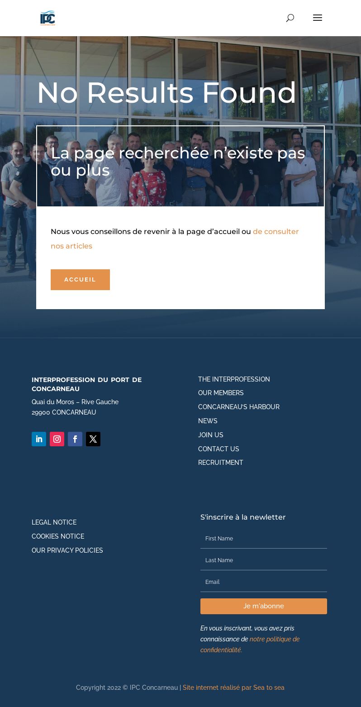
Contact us (218, 449)
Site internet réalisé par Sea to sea (234, 687)
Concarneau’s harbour (239, 407)
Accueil (80, 279)
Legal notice (54, 522)
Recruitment (220, 462)
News (208, 421)
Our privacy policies (67, 550)
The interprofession (234, 379)
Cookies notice (58, 536)
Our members (221, 392)
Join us (210, 435)
